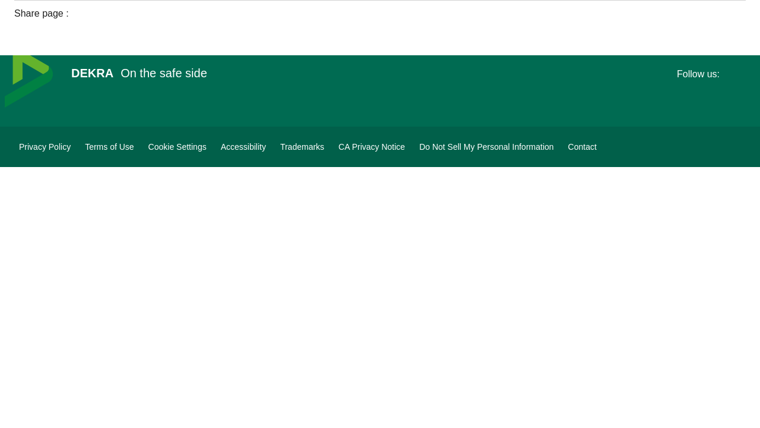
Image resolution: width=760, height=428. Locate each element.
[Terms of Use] (109, 147)
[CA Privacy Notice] (371, 147)
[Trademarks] (302, 147)
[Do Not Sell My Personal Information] (486, 147)
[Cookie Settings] (177, 147)
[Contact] (582, 147)
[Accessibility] (243, 147)
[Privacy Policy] (45, 147)
